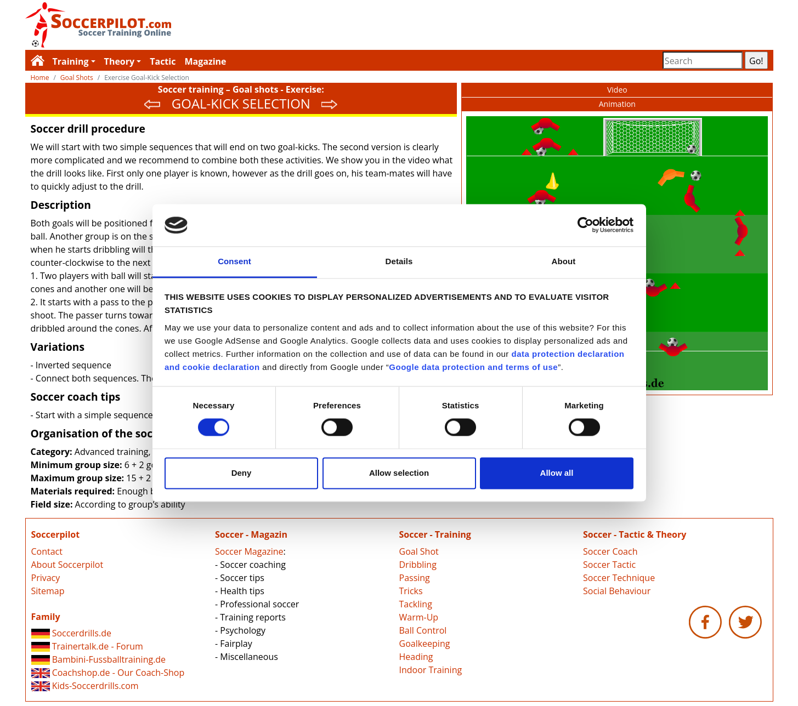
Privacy (45, 578)
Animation (617, 104)
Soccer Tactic (609, 565)
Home (40, 77)
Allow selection (399, 472)
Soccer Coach (610, 551)
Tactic (163, 61)
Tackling (415, 604)
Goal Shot (419, 551)
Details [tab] (399, 261)
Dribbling (418, 565)
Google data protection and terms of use (473, 367)
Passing (414, 578)
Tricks (411, 591)
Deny (241, 472)
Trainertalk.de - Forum (87, 646)
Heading (416, 657)
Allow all (557, 472)
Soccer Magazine (249, 551)
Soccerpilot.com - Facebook (705, 622)
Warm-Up (419, 617)
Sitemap (48, 591)
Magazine (205, 61)
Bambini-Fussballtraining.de (98, 659)
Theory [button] (119, 61)
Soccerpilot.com (212, 25)
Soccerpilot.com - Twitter (745, 622)
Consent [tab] (234, 261)
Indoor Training (430, 670)
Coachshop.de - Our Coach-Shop (108, 673)
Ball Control (423, 630)
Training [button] (71, 61)
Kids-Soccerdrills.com (85, 686)
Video (617, 89)
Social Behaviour (616, 591)
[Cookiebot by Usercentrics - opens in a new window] (585, 225)
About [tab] (564, 261)
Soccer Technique (619, 578)
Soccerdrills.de (71, 633)
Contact (47, 551)
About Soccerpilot (67, 565)
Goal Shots (76, 77)
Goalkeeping (424, 643)
